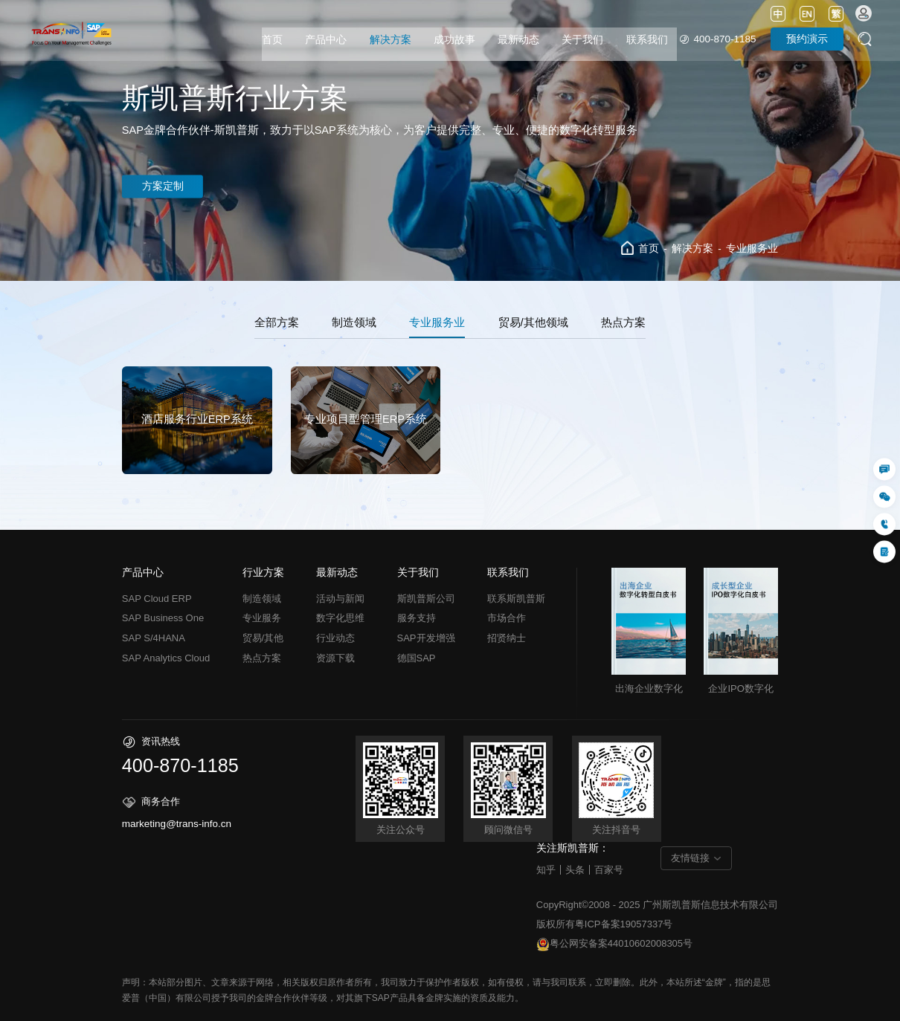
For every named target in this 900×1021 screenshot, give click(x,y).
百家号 (608, 870)
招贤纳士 (506, 638)
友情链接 (690, 857)
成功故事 (454, 39)
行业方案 (263, 573)
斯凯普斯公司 (426, 598)
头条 (575, 870)
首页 (272, 39)
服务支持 (416, 617)
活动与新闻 (340, 598)
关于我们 (582, 39)
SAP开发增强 (426, 638)
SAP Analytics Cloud (166, 658)
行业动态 (335, 638)
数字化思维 (340, 617)
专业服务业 (752, 248)
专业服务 (261, 617)
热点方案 (623, 322)
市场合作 (506, 617)
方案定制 (165, 186)
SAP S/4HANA (153, 638)
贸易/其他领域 (533, 322)
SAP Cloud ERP (157, 598)
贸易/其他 (263, 638)
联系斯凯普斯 (516, 598)
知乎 (546, 870)
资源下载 (335, 658)
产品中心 (326, 39)
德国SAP (416, 658)
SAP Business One (163, 617)
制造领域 (354, 322)
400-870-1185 (725, 39)
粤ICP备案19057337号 (624, 924)
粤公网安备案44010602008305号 (614, 944)
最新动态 (518, 39)
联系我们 (647, 39)
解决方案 (390, 39)
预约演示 (807, 39)
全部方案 (276, 322)
